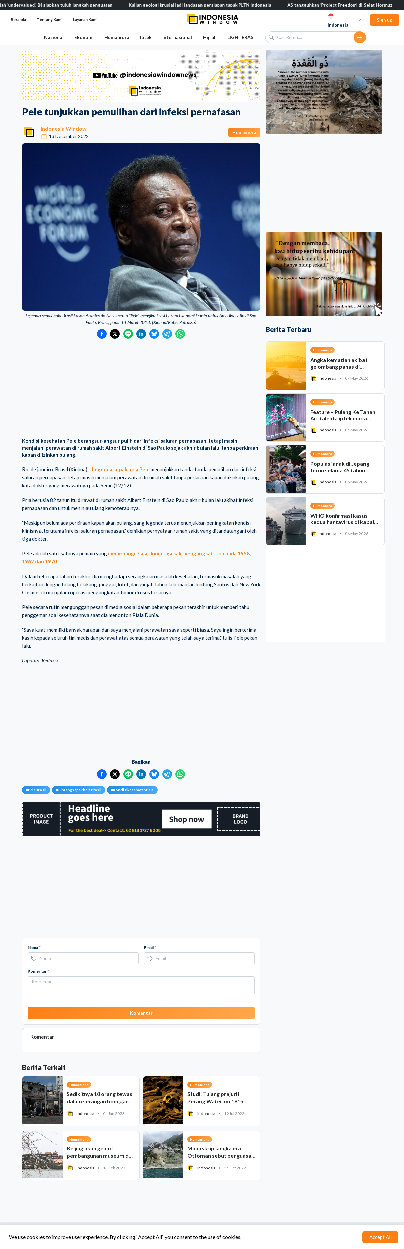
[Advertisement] (141, 389)
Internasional (177, 37)
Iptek (146, 37)
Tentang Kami (49, 19)
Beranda (18, 19)
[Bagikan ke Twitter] (115, 334)
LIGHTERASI (241, 37)
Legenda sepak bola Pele (121, 469)
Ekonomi (84, 37)
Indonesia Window (64, 128)
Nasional (54, 37)
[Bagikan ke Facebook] (102, 334)
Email (150, 947)
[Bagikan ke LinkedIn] (141, 334)
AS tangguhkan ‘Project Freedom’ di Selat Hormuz (347, 5)
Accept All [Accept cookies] (380, 1237)
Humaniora (116, 37)
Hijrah (210, 37)
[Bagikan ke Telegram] (167, 334)
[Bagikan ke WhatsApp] (180, 334)
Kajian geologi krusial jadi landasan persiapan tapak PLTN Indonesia (207, 5)
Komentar (38, 971)
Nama (34, 947)
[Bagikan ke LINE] (128, 334)
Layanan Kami (85, 19)
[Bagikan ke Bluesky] (154, 334)
